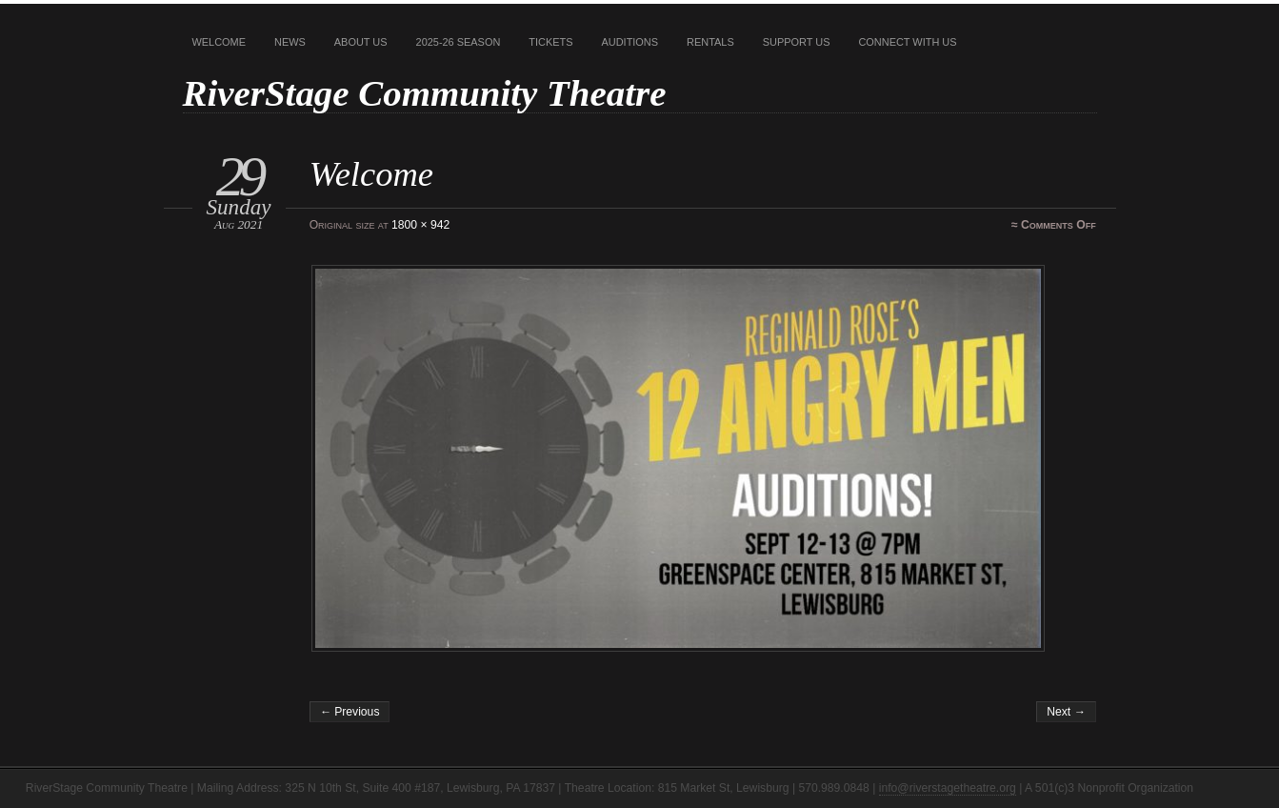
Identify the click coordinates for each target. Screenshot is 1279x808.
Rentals (710, 42)
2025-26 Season (458, 42)
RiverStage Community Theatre (425, 92)
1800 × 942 (420, 225)
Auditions (630, 42)
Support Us (796, 42)
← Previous (350, 711)
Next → (1066, 711)
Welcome (219, 42)
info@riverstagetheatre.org (947, 788)
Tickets (550, 42)
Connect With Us (907, 42)
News (290, 42)
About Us (361, 42)
